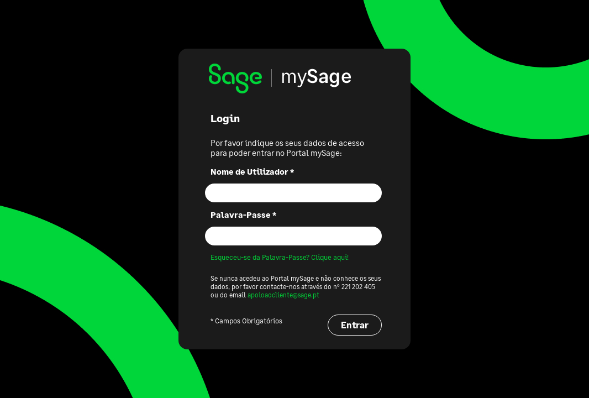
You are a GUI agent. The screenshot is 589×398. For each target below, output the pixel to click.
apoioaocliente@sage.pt (283, 295)
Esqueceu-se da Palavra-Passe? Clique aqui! (280, 257)
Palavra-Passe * (243, 214)
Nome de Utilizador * (252, 171)
